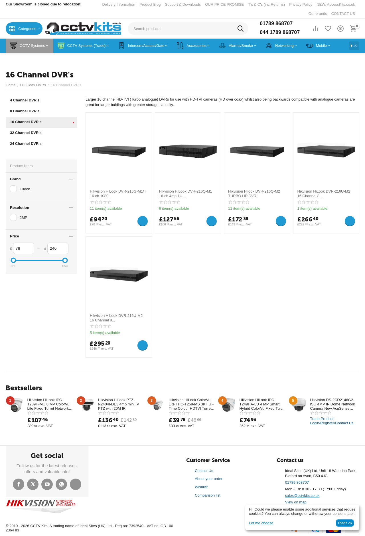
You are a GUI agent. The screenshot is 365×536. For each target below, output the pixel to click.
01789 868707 (276, 23)
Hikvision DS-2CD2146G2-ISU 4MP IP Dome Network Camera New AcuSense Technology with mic (332, 404)
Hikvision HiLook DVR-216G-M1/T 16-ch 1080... (118, 193)
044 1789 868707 (280, 32)
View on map (296, 502)
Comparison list (207, 495)
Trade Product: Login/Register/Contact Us (332, 421)
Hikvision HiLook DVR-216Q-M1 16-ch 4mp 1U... (185, 193)
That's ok (344, 523)
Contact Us (204, 471)
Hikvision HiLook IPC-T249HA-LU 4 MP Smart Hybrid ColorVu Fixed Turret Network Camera (262, 404)
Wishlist (201, 487)
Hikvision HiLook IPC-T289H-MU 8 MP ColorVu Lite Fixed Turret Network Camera (48, 404)
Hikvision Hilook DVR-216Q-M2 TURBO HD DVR (254, 193)
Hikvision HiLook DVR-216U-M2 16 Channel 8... (323, 193)
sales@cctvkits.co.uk (302, 495)
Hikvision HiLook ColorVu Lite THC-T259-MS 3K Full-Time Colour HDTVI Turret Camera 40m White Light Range (191, 404)
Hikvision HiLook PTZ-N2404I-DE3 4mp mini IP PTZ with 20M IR (118, 404)
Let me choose (261, 523)
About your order (208, 479)
